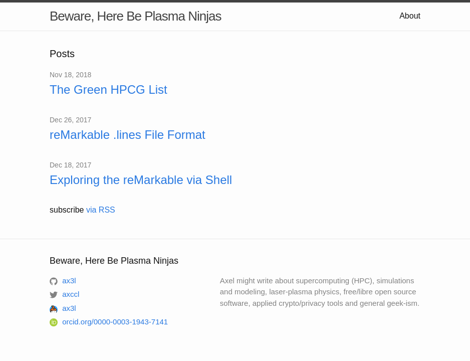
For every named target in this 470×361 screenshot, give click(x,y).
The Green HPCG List (108, 89)
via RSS (100, 210)
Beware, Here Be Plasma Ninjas (135, 16)
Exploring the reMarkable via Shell (141, 180)
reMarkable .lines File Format (127, 134)
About (409, 16)
